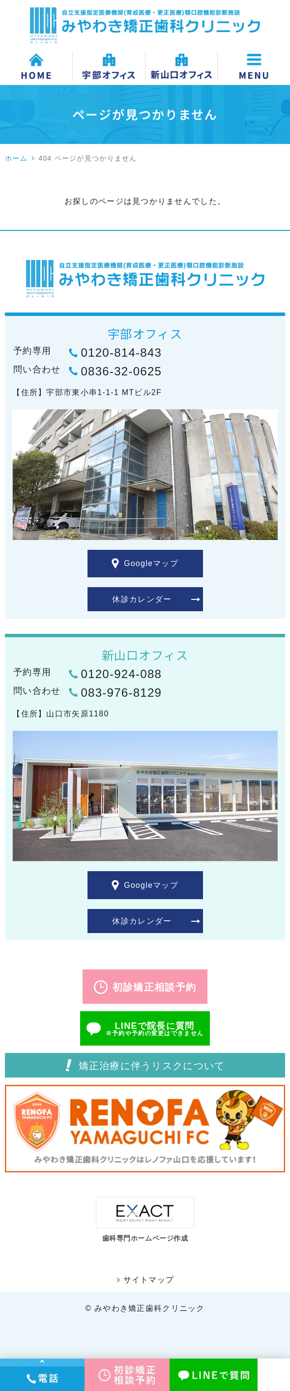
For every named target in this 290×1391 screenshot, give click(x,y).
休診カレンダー (142, 599)
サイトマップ (148, 1280)
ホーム (16, 158)
